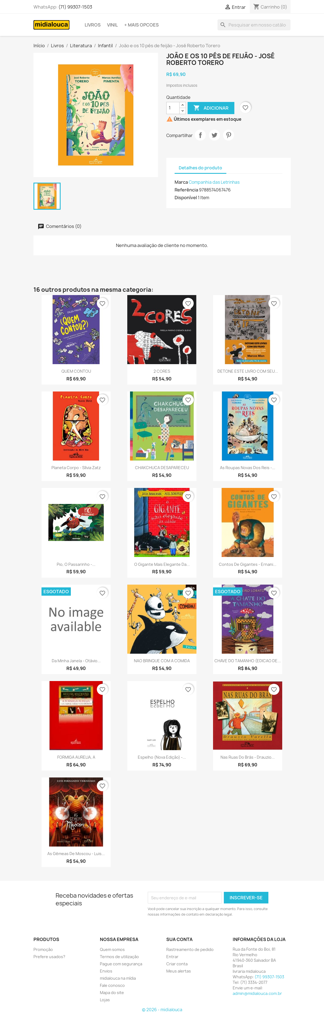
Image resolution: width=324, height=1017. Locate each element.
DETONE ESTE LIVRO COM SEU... (247, 371)
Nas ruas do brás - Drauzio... (248, 757)
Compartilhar (200, 135)
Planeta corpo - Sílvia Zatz (76, 467)
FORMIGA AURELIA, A (76, 757)
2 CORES (162, 371)
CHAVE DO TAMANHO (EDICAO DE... (247, 660)
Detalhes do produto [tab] (200, 168)
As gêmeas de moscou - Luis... (76, 853)
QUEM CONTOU (76, 371)
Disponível (186, 197)
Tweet (214, 135)
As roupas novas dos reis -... (247, 467)
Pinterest (228, 135)
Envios (106, 971)
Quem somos (112, 949)
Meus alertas (178, 971)
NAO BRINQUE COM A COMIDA (162, 660)
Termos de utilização (119, 956)
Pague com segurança (121, 963)
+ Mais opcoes (141, 25)
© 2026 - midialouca (162, 1010)
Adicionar (211, 108)
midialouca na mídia (118, 978)
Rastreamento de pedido (190, 949)
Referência (186, 190)
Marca (181, 182)
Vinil (112, 25)
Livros (93, 25)
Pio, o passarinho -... (76, 564)
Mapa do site (112, 992)
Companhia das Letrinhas (214, 182)
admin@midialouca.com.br (257, 993)
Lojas (105, 999)
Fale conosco (112, 985)
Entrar (172, 956)
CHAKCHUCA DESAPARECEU (162, 467)
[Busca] (254, 24)
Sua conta (179, 939)
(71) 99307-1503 (75, 7)
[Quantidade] (173, 108)
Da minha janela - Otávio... (76, 660)
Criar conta (177, 963)
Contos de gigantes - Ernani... (247, 564)
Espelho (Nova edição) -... (162, 757)
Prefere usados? (49, 956)
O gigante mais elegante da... (162, 564)
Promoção (43, 949)
